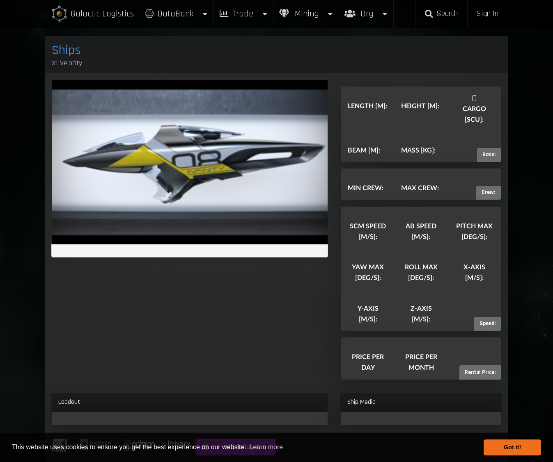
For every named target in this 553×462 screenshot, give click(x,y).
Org (366, 9)
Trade (243, 13)
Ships (66, 50)
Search (441, 14)
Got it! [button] (512, 447)
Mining (306, 13)
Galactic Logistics (92, 14)
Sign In (487, 14)
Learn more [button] (266, 447)
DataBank (176, 13)
